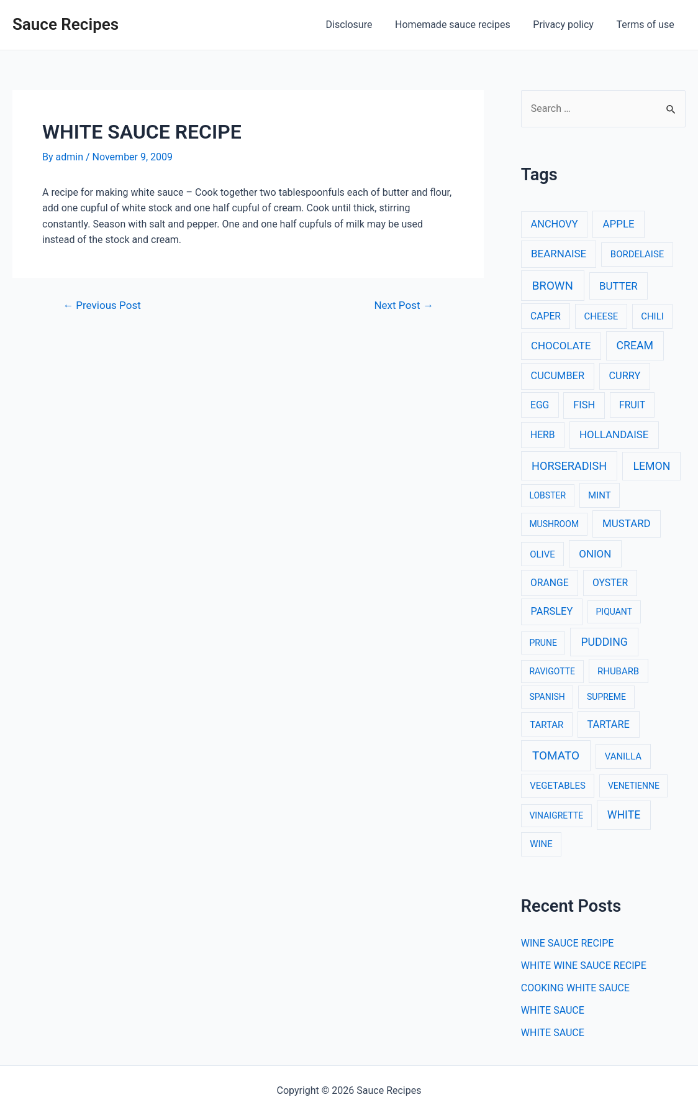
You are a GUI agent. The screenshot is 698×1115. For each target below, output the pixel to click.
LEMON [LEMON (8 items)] (651, 466)
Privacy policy (567, 24)
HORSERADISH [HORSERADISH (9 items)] (569, 465)
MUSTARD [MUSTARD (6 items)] (626, 523)
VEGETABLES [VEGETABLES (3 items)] (558, 785)
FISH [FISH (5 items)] (584, 405)
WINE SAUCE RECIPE (567, 943)
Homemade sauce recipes (460, 24)
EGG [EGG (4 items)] (539, 405)
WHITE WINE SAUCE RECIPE (583, 965)
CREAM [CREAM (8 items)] (635, 345)
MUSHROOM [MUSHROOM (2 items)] (554, 524)
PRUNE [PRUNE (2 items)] (542, 643)
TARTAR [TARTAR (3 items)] (546, 724)
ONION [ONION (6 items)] (595, 554)
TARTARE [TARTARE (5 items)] (608, 724)
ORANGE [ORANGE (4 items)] (549, 583)
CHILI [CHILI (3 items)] (652, 316)
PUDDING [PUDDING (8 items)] (604, 642)
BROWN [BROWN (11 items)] (552, 286)
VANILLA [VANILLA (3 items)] (623, 756)
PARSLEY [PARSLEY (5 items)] (552, 611)
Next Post (403, 305)
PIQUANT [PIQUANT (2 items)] (614, 612)
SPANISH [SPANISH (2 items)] (546, 697)
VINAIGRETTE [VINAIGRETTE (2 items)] (556, 815)
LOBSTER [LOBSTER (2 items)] (547, 495)
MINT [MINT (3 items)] (599, 495)
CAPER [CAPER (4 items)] (545, 316)
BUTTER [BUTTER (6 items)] (618, 286)
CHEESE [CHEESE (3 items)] (601, 316)
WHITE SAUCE (552, 1010)
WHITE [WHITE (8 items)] (624, 815)
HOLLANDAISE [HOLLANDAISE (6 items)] (613, 434)
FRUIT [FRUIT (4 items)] (632, 405)
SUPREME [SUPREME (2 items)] (606, 697)
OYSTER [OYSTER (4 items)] (610, 583)
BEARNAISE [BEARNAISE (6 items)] (558, 253)
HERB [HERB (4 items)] (542, 435)
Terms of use (647, 24)
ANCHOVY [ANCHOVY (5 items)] (554, 224)
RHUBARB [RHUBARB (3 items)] (618, 671)
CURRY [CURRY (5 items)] (624, 376)
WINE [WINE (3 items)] (541, 844)
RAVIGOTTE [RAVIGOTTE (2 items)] (552, 671)
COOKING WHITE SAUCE (575, 988)
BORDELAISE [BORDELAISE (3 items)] (637, 254)
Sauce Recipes (65, 24)
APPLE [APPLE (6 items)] (619, 224)
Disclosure (359, 24)
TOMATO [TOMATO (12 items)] (555, 755)
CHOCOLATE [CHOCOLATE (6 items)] (561, 345)
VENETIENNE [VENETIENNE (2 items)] (633, 786)
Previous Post (102, 305)
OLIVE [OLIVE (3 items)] (542, 554)
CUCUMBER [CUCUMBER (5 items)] (557, 376)
